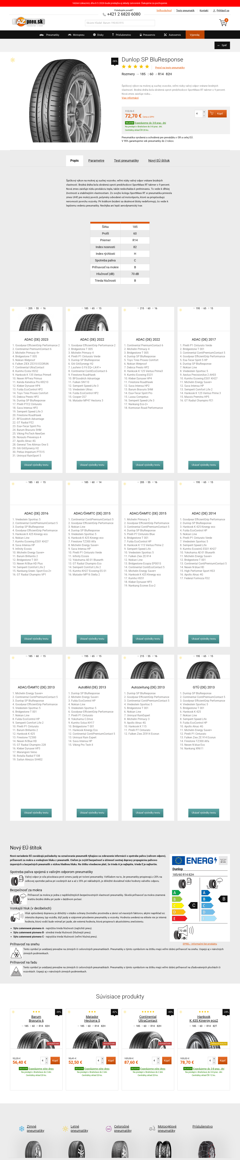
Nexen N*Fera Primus (29, 378)
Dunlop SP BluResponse (31, 400)
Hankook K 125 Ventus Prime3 (145, 371)
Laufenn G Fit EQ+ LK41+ (86, 367)
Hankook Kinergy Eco (85, 730)
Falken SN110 (81, 382)
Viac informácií (130, 97)
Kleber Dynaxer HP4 (28, 385)
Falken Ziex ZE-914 (139, 556)
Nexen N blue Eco (194, 744)
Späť (224, 45)
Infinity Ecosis (23, 548)
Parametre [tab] (96, 161)
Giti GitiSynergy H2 (82, 363)
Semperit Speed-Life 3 (85, 385)
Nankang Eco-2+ (138, 404)
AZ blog (19, 1156)
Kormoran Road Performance (145, 407)
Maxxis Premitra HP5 (196, 396)
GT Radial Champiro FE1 (198, 400)
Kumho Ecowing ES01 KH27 (201, 378)
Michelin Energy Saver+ (198, 382)
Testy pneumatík (185, 10)
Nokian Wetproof (25, 359)
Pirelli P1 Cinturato (28, 726)
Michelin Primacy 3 (138, 519)
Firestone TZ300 (26, 737)
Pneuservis (146, 36)
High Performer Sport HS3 (199, 570)
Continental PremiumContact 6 (33, 348)
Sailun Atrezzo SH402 (29, 759)
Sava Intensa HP (194, 385)
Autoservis (171, 36)
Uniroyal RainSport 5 (29, 455)
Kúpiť (215, 113)
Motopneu (73, 36)
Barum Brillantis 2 (27, 556)
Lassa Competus (138, 396)
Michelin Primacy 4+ (27, 352)
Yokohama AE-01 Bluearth (88, 559)
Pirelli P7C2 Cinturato (29, 404)
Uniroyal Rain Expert (84, 737)
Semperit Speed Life (139, 548)
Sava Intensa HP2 (27, 407)
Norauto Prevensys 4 (29, 437)
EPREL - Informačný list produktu (200, 943)
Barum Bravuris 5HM (29, 429)
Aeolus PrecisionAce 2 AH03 (199, 374)
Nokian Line (190, 367)
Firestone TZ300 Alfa (83, 541)
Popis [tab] (74, 161)
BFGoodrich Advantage (30, 418)
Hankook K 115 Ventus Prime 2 (145, 545)
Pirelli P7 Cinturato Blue (141, 534)
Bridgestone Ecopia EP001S (144, 563)
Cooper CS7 (79, 396)
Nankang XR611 (194, 748)
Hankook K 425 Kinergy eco (31, 534)
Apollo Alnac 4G (26, 440)
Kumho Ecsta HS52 (26, 371)
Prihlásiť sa (220, 10)
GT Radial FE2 (25, 422)
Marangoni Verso (27, 752)
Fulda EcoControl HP (139, 541)
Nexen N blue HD (194, 567)
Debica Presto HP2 (28, 396)
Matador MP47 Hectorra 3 (88, 400)
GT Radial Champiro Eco (87, 563)
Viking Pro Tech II (83, 744)
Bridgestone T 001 (193, 348)
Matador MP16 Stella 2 (86, 574)
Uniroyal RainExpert (138, 715)
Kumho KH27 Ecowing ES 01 (89, 570)
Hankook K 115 (137, 726)
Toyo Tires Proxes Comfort (32, 393)
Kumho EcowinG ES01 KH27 (199, 548)
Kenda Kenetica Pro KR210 (32, 382)
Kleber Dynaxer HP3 (140, 581)
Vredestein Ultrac (82, 389)
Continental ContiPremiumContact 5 (204, 352)
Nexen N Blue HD (27, 741)
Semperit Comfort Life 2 (198, 389)
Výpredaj (195, 34)
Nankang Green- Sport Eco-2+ (34, 570)
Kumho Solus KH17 (82, 722)
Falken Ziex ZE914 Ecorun (143, 733)
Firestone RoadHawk (29, 415)
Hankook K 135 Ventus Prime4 (33, 374)
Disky (96, 36)
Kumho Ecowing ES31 (140, 374)
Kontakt (204, 10)
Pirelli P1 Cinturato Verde (85, 356)
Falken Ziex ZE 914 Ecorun (200, 737)
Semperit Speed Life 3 (30, 411)
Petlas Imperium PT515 (30, 451)
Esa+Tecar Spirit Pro (29, 426)
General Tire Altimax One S (32, 444)
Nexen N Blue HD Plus (30, 563)
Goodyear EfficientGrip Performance (204, 356)
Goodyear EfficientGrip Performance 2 (37, 345)
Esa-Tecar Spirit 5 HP (195, 359)
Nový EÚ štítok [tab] (159, 161)
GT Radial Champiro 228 (31, 744)
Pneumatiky (46, 36)
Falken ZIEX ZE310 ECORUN (31, 363)
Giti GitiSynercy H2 (28, 448)
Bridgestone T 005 (26, 356)
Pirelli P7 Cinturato (139, 730)
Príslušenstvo (121, 34)
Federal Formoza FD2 (197, 578)
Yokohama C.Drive (82, 718)
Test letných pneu (96, 1156)
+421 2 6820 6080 (123, 14)
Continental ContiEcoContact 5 (146, 567)
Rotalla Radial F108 (28, 755)
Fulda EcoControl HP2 (30, 389)
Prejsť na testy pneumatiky (170, 67)
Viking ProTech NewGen (31, 433)
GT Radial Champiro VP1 (31, 574)
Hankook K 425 (26, 733)
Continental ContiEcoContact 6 (89, 371)
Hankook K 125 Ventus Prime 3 (202, 393)
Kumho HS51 (136, 578)
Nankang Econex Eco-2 (142, 585)
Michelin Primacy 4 (82, 352)
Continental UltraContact (29, 367)
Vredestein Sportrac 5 (195, 371)
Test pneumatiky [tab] (126, 161)
